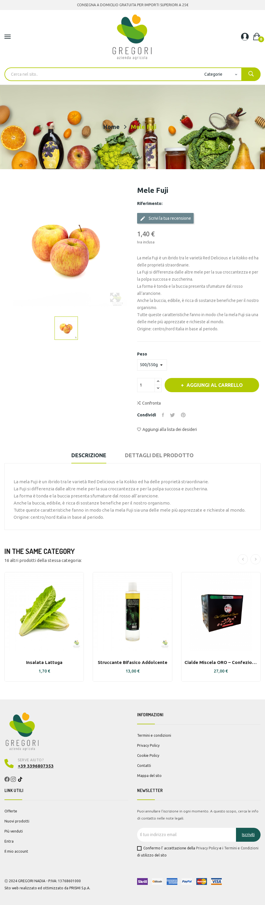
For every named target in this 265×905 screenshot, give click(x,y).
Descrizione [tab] (88, 455)
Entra (9, 841)
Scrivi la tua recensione (165, 219)
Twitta (172, 415)
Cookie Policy (148, 755)
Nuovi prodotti (16, 821)
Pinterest (183, 415)
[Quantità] (146, 385)
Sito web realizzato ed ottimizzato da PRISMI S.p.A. (47, 888)
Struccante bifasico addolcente (132, 662)
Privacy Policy (148, 745)
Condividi (163, 415)
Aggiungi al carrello (214, 385)
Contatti (144, 765)
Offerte (10, 811)
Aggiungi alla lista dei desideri (167, 429)
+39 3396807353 (36, 765)
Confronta (149, 403)
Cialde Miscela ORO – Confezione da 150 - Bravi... (220, 662)
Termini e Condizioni (241, 848)
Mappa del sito (149, 776)
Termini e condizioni (154, 735)
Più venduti (13, 831)
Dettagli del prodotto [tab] (159, 455)
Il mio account (16, 851)
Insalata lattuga (44, 662)
